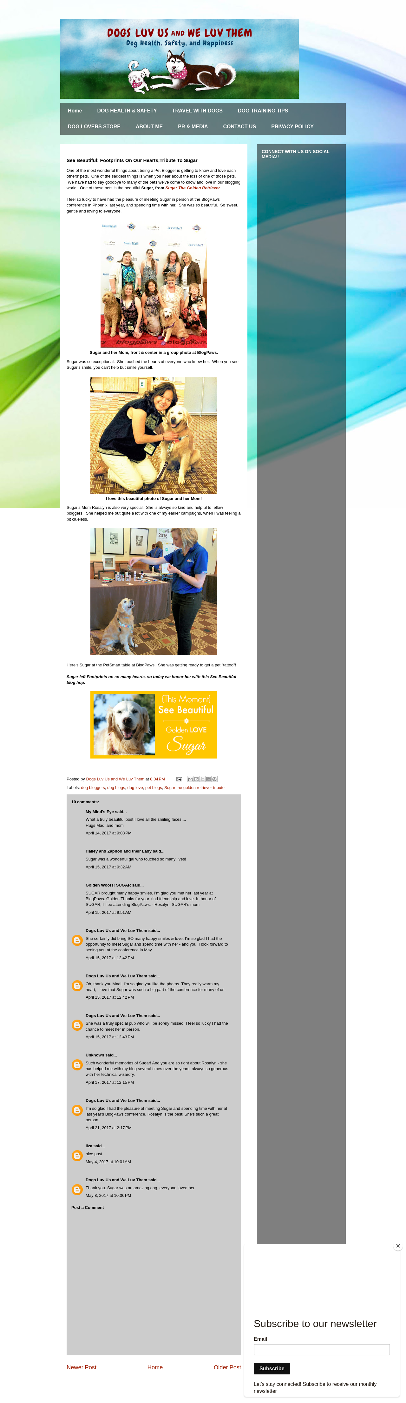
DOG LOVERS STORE (94, 126)
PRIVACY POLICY (292, 126)
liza (89, 1145)
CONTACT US (239, 126)
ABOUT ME (149, 126)
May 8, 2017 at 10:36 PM (108, 1195)
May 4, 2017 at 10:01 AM (108, 1161)
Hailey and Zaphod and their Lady (119, 851)
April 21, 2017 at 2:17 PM (109, 1127)
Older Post (227, 1367)
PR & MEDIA (193, 126)
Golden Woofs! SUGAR (108, 885)
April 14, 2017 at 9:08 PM (109, 833)
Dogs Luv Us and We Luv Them (116, 930)
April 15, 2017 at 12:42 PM (110, 957)
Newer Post (81, 1367)
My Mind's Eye (100, 811)
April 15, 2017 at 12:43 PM (110, 1037)
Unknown (95, 1055)
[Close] (398, 1246)
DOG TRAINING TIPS (263, 110)
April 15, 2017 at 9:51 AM (108, 912)
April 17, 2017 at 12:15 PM (110, 1082)
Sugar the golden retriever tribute (194, 787)
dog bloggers (93, 787)
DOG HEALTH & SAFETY (127, 110)
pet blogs (153, 787)
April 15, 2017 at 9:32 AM (108, 867)
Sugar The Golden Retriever (192, 187)
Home (75, 110)
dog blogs (116, 787)
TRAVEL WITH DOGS (197, 110)
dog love (135, 787)
